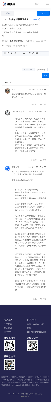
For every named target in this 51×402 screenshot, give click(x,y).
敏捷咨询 (35, 385)
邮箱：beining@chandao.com (36, 330)
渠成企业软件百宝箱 (30, 382)
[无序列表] (29, 53)
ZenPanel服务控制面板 (21, 385)
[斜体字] (11, 53)
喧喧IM (46, 377)
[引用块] (24, 53)
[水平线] (20, 53)
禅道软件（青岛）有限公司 (31, 394)
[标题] (4, 53)
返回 (8, 13)
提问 (43, 13)
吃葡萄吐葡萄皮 (16, 41)
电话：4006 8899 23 (35, 324)
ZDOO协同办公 (8, 380)
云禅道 (30, 377)
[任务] (36, 53)
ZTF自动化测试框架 (24, 380)
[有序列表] (33, 53)
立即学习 (8, 332)
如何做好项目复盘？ (19, 19)
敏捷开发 (38, 377)
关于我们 (8, 324)
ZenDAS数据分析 (14, 382)
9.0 (25, 396)
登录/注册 (39, 4)
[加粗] (8, 53)
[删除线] (15, 53)
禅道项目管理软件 (18, 377)
